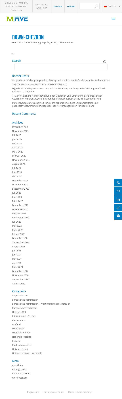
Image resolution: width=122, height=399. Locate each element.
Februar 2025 (19, 155)
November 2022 (20, 209)
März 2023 (17, 201)
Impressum (33, 391)
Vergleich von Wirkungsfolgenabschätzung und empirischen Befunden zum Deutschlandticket (61, 80)
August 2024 (18, 163)
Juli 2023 (16, 192)
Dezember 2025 (20, 126)
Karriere (58, 6)
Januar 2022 (18, 234)
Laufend (16, 324)
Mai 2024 (17, 176)
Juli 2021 (16, 250)
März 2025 (17, 151)
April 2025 (17, 147)
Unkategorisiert (20, 349)
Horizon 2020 (19, 311)
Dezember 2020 (20, 271)
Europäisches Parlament (24, 307)
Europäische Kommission (25, 299)
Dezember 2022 (20, 205)
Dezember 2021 (20, 238)
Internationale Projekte (24, 316)
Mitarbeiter (18, 328)
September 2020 (20, 279)
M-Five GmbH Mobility (28, 42)
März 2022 (17, 229)
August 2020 (18, 283)
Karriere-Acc (18, 320)
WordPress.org (19, 377)
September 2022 (20, 217)
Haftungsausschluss (53, 391)
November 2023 (20, 184)
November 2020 (20, 275)
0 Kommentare (65, 42)
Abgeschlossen (20, 295)
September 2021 (20, 242)
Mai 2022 (17, 225)
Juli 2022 (16, 221)
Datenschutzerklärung (80, 391)
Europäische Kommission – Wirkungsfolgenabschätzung (41, 303)
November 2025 (20, 131)
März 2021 (17, 267)
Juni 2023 (17, 196)
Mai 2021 (17, 258)
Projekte (16, 340)
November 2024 (20, 159)
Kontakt (71, 6)
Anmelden (17, 365)
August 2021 (18, 246)
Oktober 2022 (19, 213)
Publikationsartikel (21, 345)
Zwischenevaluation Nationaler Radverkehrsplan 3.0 (39, 84)
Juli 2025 (16, 135)
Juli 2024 (16, 168)
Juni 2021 (17, 254)
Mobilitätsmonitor (21, 332)
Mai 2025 (17, 143)
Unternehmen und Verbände (27, 353)
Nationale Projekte (21, 336)
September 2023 (20, 188)
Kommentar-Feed (21, 373)
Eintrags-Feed (19, 369)
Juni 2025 (17, 139)
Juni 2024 (17, 172)
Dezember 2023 (20, 180)
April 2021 (17, 263)
